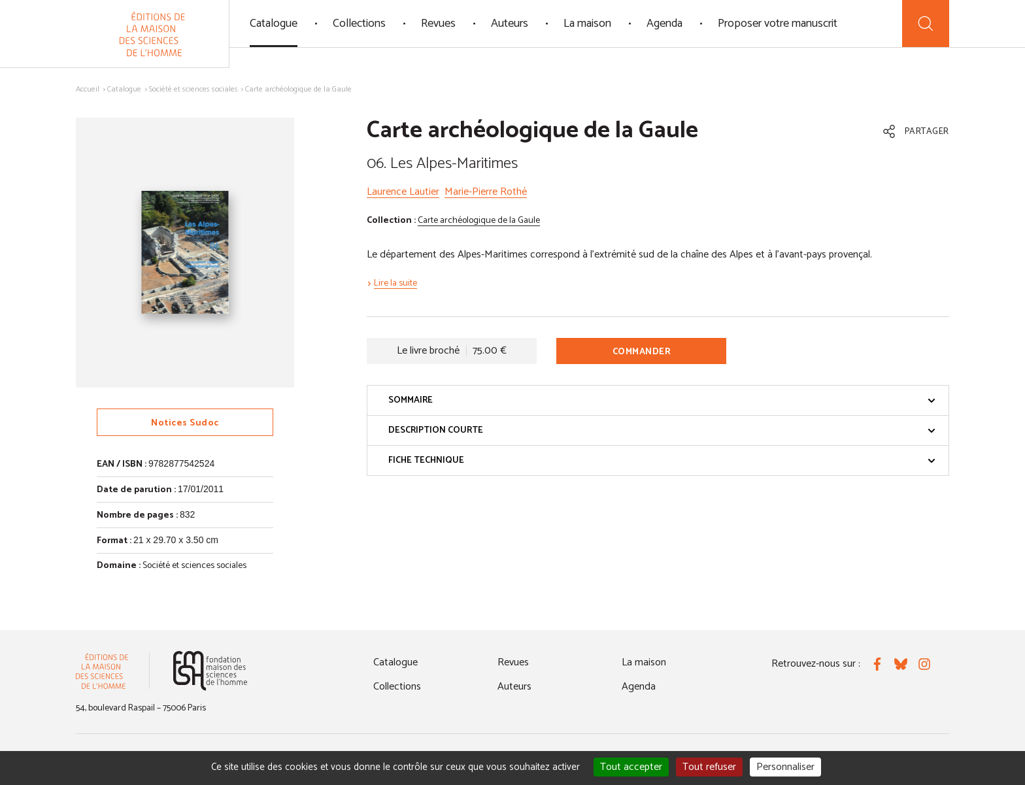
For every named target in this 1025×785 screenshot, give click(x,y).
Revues (438, 23)
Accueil (87, 89)
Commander (642, 351)
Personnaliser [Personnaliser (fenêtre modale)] (785, 767)
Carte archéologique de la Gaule (479, 220)
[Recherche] (925, 23)
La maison (587, 23)
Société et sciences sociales (193, 89)
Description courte (661, 430)
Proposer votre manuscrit (777, 23)
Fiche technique (661, 460)
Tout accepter (631, 767)
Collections (359, 23)
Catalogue (273, 23)
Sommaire (661, 400)
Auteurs (509, 23)
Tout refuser (709, 767)
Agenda (664, 23)
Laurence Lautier (403, 192)
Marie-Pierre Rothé (486, 192)
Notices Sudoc (185, 423)
